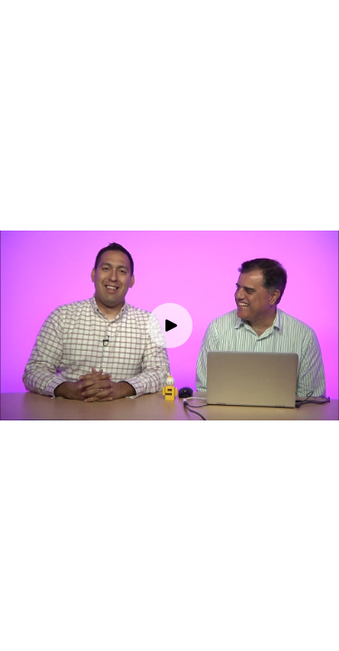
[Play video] (170, 325)
